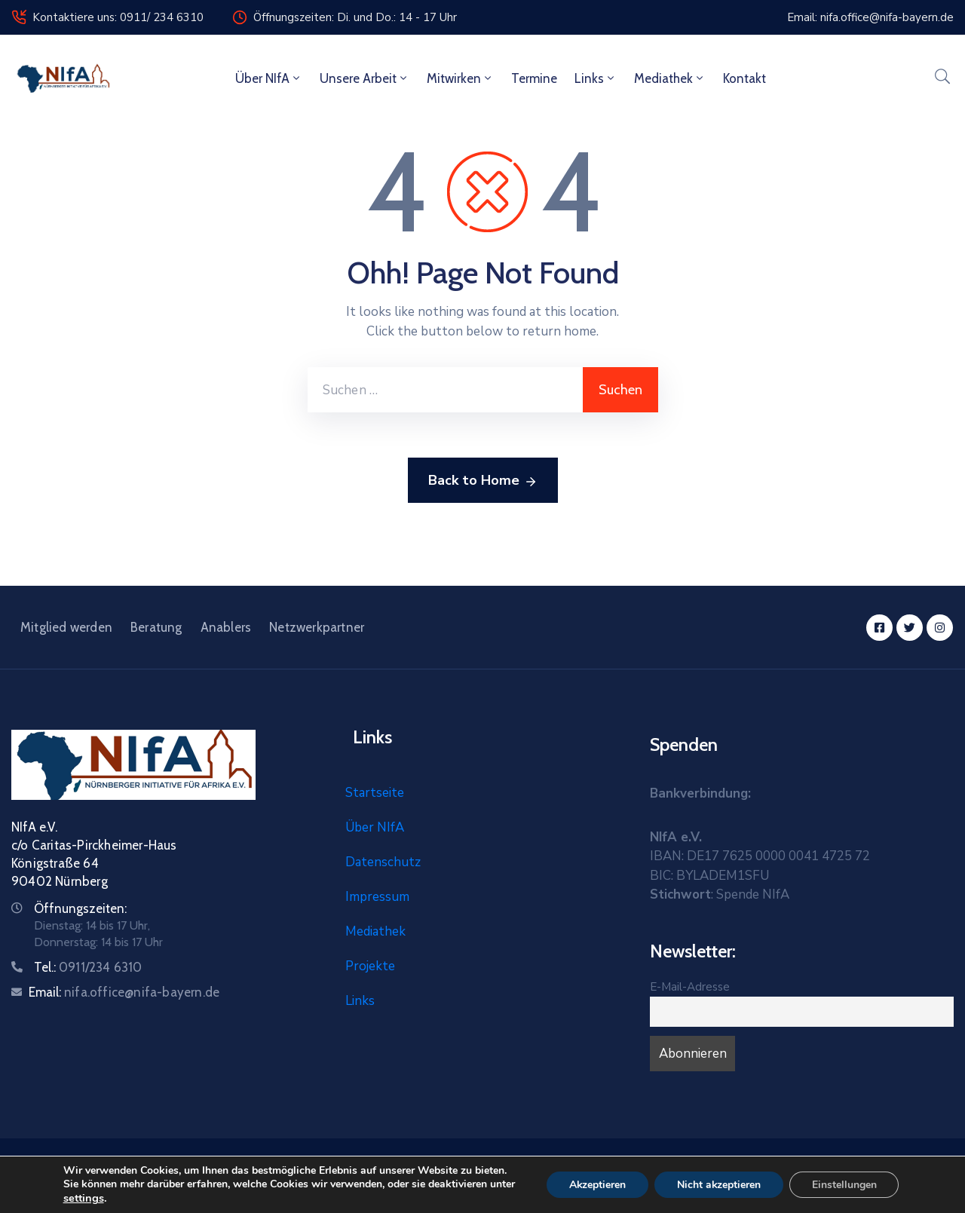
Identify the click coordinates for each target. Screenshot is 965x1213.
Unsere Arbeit (364, 78)
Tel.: (88, 967)
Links (595, 78)
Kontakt (744, 78)
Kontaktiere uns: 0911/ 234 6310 (118, 17)
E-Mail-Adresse (690, 986)
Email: (124, 992)
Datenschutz (383, 862)
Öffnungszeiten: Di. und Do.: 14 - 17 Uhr (355, 17)
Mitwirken (460, 78)
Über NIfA (268, 78)
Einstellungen (845, 1185)
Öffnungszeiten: (80, 908)
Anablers (226, 627)
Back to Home (483, 481)
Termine (534, 78)
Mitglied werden (66, 627)
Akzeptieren (597, 1185)
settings (82, 1198)
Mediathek (670, 78)
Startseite (374, 792)
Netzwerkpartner (316, 627)
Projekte (370, 966)
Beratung (156, 627)
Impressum (377, 896)
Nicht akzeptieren (719, 1185)
